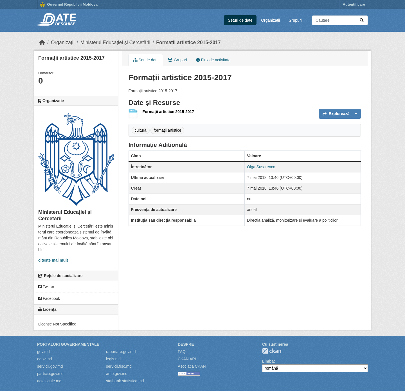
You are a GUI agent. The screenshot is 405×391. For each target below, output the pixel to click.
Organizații (270, 20)
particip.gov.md (50, 373)
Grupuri (295, 20)
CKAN (271, 351)
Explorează (336, 113)
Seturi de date (240, 20)
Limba (268, 361)
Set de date (146, 60)
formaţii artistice (167, 130)
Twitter (46, 286)
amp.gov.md (116, 373)
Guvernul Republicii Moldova (69, 4)
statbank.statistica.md (125, 381)
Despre (186, 344)
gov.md (43, 351)
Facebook (49, 298)
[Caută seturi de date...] (340, 20)
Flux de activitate (213, 60)
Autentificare (354, 4)
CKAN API (187, 359)
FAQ (182, 351)
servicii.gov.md (50, 366)
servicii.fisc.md (119, 366)
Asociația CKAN (192, 366)
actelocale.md (49, 381)
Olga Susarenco (261, 167)
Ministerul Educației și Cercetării (115, 42)
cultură (141, 130)
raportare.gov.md (121, 351)
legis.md (113, 359)
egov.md (44, 359)
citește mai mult (53, 260)
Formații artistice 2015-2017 (188, 42)
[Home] (42, 42)
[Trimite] (361, 20)
